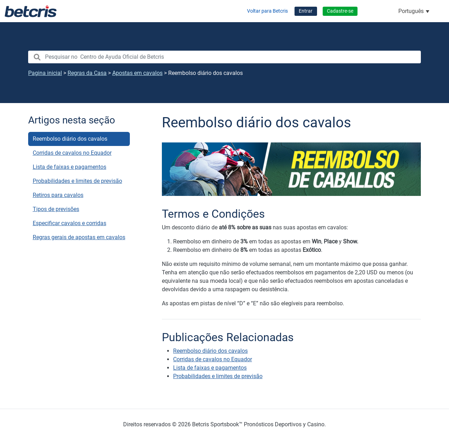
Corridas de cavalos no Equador (72, 152)
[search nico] (224, 57)
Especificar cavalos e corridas (69, 223)
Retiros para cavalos (58, 195)
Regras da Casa (87, 73)
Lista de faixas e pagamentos (69, 167)
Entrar (305, 11)
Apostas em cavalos (137, 73)
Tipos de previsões (56, 209)
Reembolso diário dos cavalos (70, 138)
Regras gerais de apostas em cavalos (79, 237)
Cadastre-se (340, 11)
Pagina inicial (45, 73)
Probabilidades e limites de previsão (77, 181)
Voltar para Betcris (267, 11)
